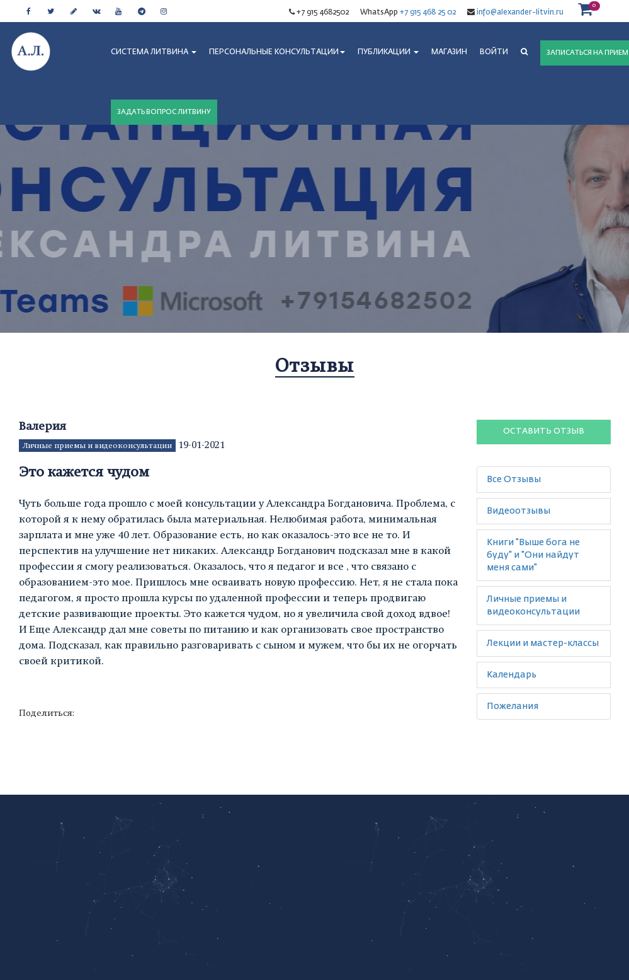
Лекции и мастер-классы (543, 643)
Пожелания (512, 706)
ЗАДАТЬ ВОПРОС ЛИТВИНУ (164, 111)
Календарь (511, 675)
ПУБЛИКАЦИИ (388, 52)
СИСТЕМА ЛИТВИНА (153, 52)
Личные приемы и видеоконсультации (97, 445)
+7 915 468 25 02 (428, 12)
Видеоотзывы (518, 511)
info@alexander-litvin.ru (519, 12)
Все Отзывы (514, 479)
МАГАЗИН (449, 52)
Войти (494, 52)
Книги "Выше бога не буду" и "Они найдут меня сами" (533, 555)
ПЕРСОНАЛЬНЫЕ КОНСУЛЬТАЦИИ (277, 52)
